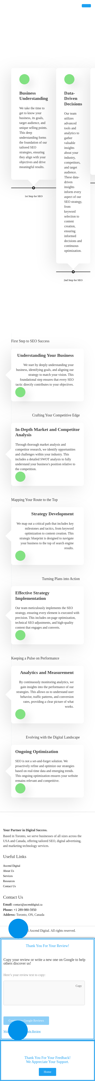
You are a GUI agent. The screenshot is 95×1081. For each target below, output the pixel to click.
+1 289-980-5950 (25, 909)
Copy (77, 986)
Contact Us (9, 886)
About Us (8, 870)
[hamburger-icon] (86, 5)
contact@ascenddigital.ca (27, 904)
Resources (9, 881)
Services (8, 876)
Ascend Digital (11, 865)
